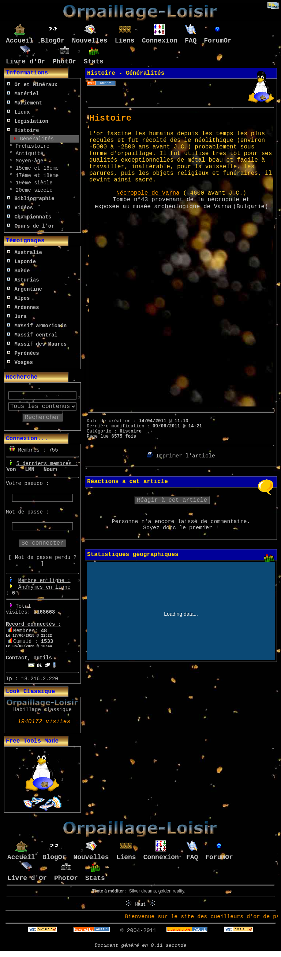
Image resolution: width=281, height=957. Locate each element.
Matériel (23, 94)
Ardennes (23, 307)
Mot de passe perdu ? (45, 557)
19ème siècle (32, 183)
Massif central (32, 335)
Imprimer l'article (181, 456)
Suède (18, 271)
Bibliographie (31, 199)
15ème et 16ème (35, 168)
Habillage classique (42, 710)
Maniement (24, 103)
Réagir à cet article (172, 500)
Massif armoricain (37, 326)
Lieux (18, 112)
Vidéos (20, 208)
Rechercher (42, 417)
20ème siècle (32, 190)
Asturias (23, 280)
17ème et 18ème (35, 175)
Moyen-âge (27, 161)
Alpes (18, 298)
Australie (24, 252)
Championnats (29, 217)
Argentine (24, 289)
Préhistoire (30, 146)
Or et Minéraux (32, 85)
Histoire (23, 130)
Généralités (35, 139)
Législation (27, 121)
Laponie (21, 262)
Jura (17, 317)
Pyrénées (23, 353)
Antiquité (27, 154)
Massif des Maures (37, 344)
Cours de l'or (31, 226)
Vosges (20, 362)
